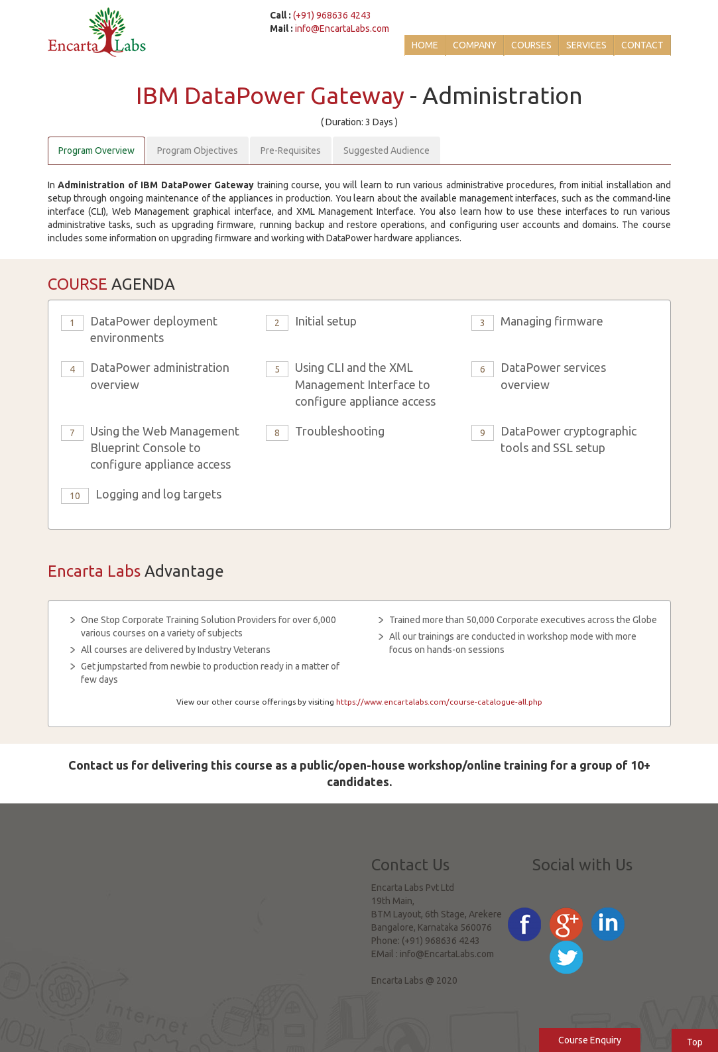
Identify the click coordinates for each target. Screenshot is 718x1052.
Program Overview (96, 150)
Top (695, 1042)
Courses (531, 45)
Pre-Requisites (291, 150)
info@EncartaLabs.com (342, 28)
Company (475, 45)
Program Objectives (197, 150)
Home (425, 45)
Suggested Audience (386, 150)
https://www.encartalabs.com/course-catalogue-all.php (439, 701)
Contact (642, 45)
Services (586, 45)
